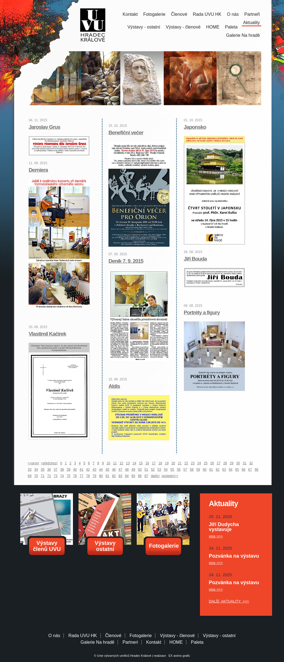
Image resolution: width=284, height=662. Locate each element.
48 (127, 470)
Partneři (252, 14)
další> (155, 476)
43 (94, 470)
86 (139, 476)
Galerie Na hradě (97, 642)
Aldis (114, 386)
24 (199, 463)
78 (88, 476)
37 (55, 470)
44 (101, 470)
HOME (212, 27)
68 (256, 470)
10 (108, 463)
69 (29, 476)
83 (120, 476)
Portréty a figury (202, 312)
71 (42, 476)
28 (225, 463)
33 (29, 470)
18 (160, 463)
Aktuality (251, 22)
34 (36, 470)
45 (107, 470)
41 (81, 470)
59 (198, 470)
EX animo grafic (178, 655)
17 (154, 463)
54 (166, 470)
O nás (233, 14)
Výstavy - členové (183, 27)
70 (36, 476)
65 (237, 470)
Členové (179, 14)
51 (146, 470)
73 (55, 476)
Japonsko (195, 127)
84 (127, 476)
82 (114, 476)
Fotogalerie (154, 14)
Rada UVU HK (207, 14)
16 (147, 463)
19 (167, 463)
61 (211, 470)
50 (139, 470)
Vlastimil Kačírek (47, 334)
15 (141, 463)
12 (121, 463)
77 (81, 476)
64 (230, 470)
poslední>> (170, 476)
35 (42, 470)
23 (192, 463)
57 (185, 470)
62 (217, 470)
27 (218, 463)
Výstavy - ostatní (144, 27)
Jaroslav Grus (44, 127)
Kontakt (130, 14)
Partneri (130, 642)
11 (115, 463)
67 (250, 470)
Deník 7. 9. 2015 (125, 261)
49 (133, 470)
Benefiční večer (125, 132)
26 (212, 463)
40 (75, 470)
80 (101, 476)
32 (251, 463)
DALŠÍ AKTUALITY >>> (229, 601)
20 (173, 463)
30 (238, 463)
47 (120, 470)
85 (133, 476)
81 (107, 476)
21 (179, 463)
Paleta (231, 27)
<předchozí (49, 463)
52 (152, 470)
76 (75, 476)
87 (146, 476)
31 (244, 463)
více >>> (216, 536)
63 (224, 470)
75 (68, 476)
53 (159, 470)
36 (49, 470)
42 (88, 470)
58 (191, 470)
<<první (33, 463)
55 (172, 470)
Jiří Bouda (195, 259)
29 (231, 463)
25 (205, 463)
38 (62, 470)
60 (204, 470)
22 (186, 463)
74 (62, 476)
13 (128, 463)
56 (179, 470)
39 (68, 470)
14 (134, 463)
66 (243, 470)
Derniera (38, 170)
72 (49, 476)
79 (94, 476)
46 (114, 470)
